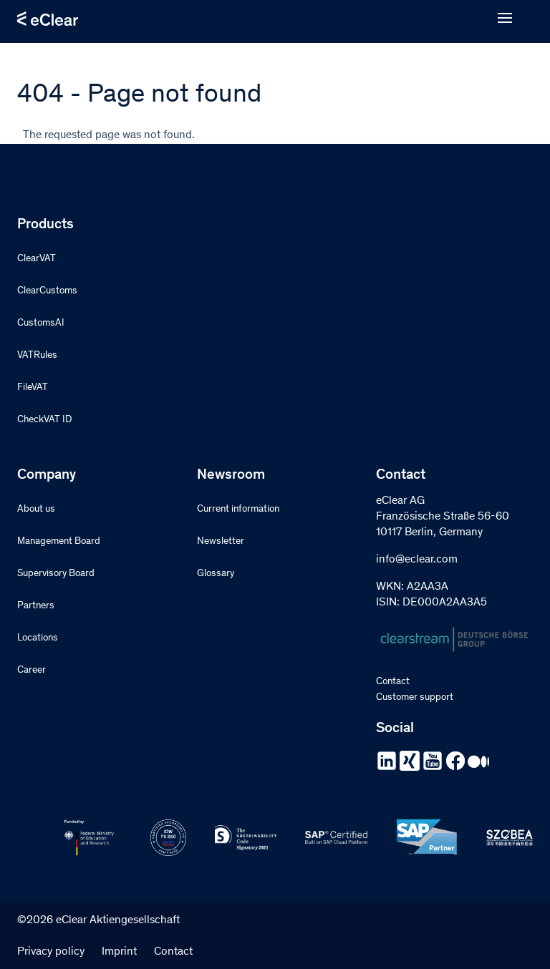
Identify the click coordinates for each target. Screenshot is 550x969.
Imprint (119, 952)
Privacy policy (51, 952)
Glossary (215, 574)
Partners (35, 606)
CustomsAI (40, 323)
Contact (393, 682)
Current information (238, 510)
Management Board (58, 542)
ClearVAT (36, 259)
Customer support (414, 698)
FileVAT (32, 388)
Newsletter (220, 542)
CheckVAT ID (44, 420)
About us (36, 510)
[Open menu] (505, 18)
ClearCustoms (47, 291)
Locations (37, 638)
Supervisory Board (56, 574)
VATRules (37, 356)
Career (31, 671)
